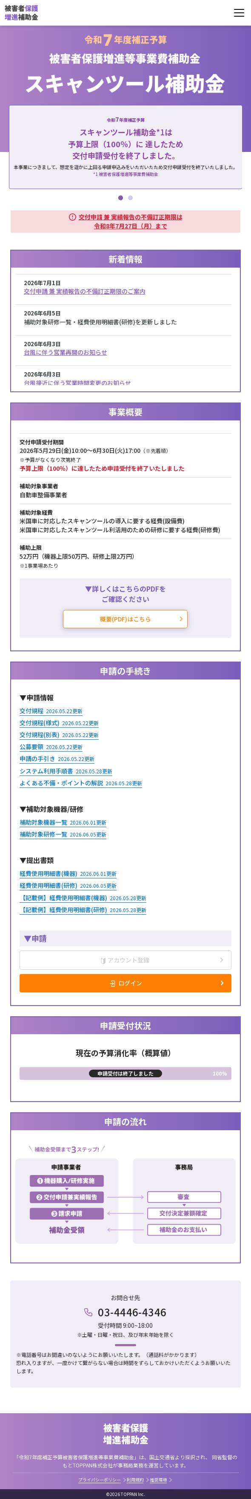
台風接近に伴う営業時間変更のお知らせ (77, 383)
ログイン (130, 983)
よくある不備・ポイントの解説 (81, 783)
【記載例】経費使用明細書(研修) (83, 909)
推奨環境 (158, 1479)
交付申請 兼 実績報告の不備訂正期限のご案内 (84, 291)
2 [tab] (130, 196)
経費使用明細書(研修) (68, 885)
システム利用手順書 (66, 771)
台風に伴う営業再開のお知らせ (65, 352)
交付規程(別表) (59, 734)
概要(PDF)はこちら (125, 619)
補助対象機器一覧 (63, 822)
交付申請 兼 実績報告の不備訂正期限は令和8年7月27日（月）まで (131, 221)
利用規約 (135, 1479)
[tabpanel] (125, 147)
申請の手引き (57, 758)
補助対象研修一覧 (63, 834)
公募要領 (51, 746)
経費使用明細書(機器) (68, 873)
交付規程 (51, 710)
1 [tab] (120, 196)
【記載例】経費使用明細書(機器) (83, 897)
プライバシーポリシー (99, 1479)
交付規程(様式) (59, 722)
